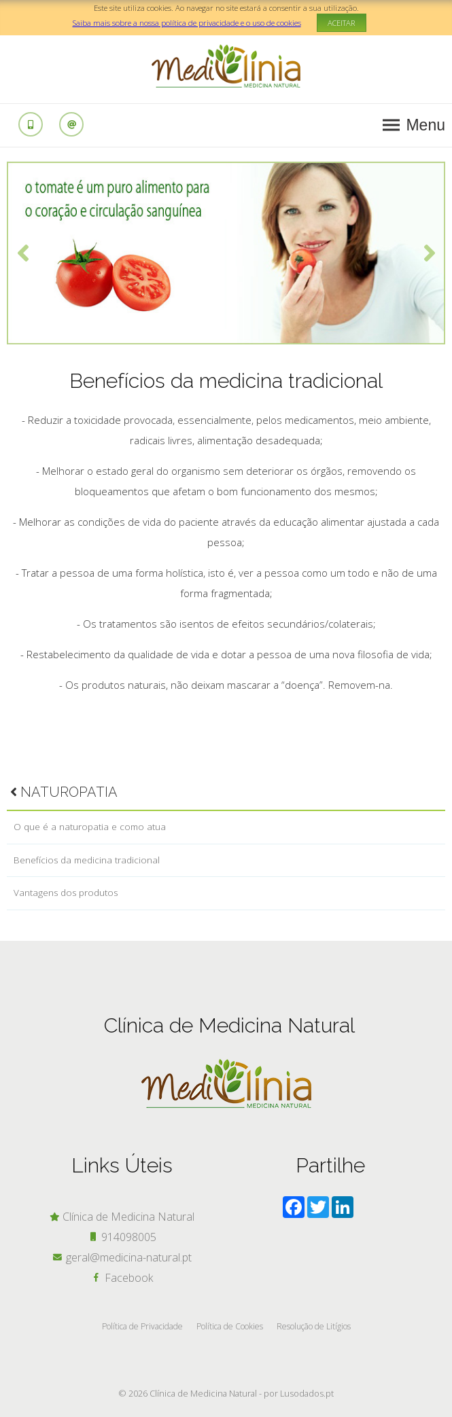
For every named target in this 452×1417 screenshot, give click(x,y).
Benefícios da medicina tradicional (87, 860)
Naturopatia (64, 792)
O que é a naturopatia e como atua (90, 827)
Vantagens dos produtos (66, 892)
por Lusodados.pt (299, 1393)
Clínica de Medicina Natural (121, 1216)
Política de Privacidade (142, 1326)
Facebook (122, 1277)
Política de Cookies (229, 1326)
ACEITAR (341, 23)
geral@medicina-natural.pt (122, 1257)
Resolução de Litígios (314, 1326)
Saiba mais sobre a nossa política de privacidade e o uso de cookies (187, 23)
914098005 (122, 1237)
